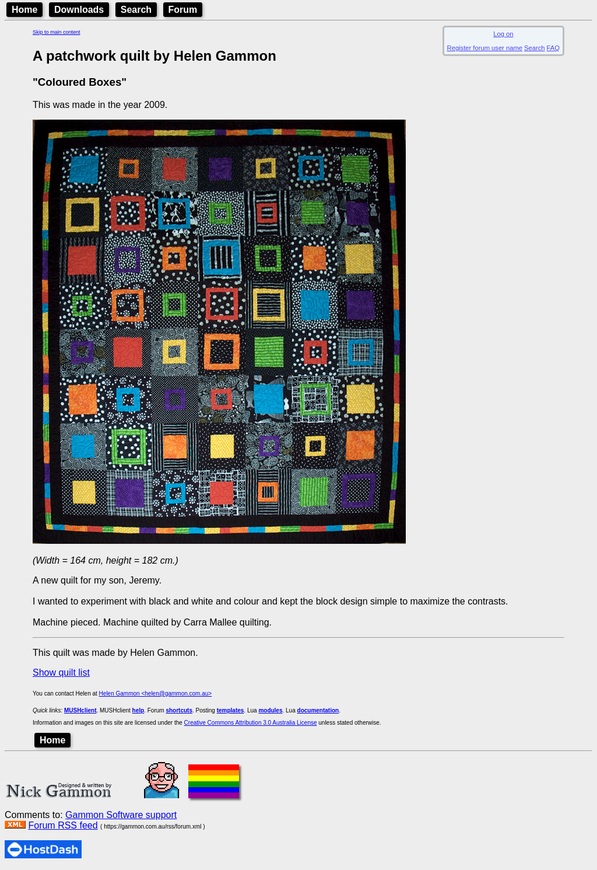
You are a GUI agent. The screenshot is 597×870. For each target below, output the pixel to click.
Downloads (79, 10)
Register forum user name (484, 47)
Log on (503, 33)
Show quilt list (61, 672)
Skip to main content (56, 32)
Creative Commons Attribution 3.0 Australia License (250, 722)
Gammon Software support (121, 815)
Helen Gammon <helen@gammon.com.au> (155, 693)
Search (136, 10)
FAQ (553, 47)
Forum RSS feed (62, 825)
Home (24, 10)
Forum (183, 10)
